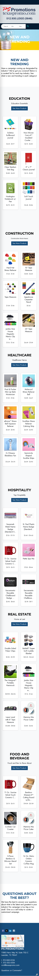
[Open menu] (35, 26)
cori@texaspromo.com (10, 965)
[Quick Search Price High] (22, 26)
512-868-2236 (9, 960)
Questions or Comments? (11, 970)
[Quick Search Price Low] (14, 26)
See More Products (19, 108)
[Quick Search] (5, 26)
